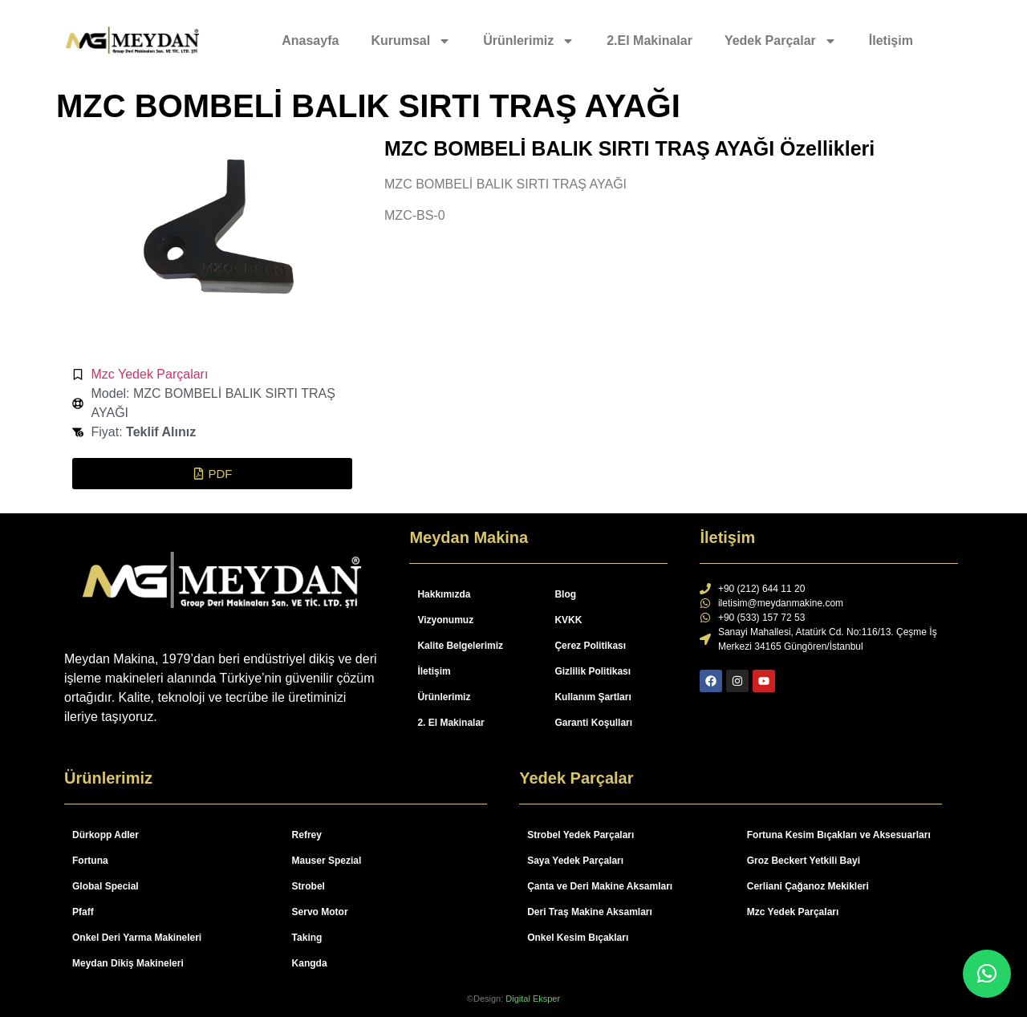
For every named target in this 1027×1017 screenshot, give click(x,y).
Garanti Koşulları (593, 722)
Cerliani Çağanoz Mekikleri (808, 886)
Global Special (105, 886)
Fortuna (90, 860)
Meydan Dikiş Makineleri (128, 963)
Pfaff (83, 912)
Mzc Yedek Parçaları (150, 374)
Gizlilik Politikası (592, 671)
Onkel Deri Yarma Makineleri (136, 937)
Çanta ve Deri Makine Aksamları (599, 886)
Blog (565, 594)
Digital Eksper (532, 998)
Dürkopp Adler (105, 835)
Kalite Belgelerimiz (460, 645)
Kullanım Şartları (592, 697)
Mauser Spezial (327, 860)
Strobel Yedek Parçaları (580, 835)
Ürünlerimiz (528, 40)
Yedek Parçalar (781, 40)
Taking (307, 937)
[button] (212, 473)
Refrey (307, 835)
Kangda (309, 963)
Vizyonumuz (445, 620)
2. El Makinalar (450, 722)
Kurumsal (411, 40)
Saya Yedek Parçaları (575, 860)
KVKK (568, 620)
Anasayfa (310, 40)
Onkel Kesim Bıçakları (577, 937)
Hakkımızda (443, 594)
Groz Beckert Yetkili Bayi (803, 860)
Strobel (308, 886)
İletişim (891, 40)
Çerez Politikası (590, 645)
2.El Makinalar (649, 40)
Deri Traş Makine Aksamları (589, 912)
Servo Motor (320, 912)
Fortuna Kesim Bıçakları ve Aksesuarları (839, 835)
